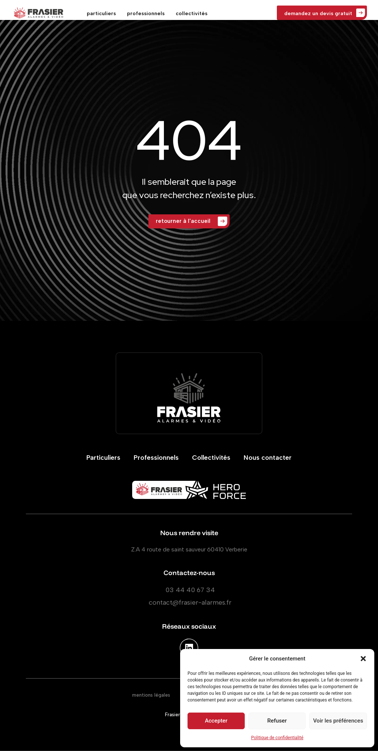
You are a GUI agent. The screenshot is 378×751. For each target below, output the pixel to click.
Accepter (216, 721)
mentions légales (151, 696)
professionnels (146, 13)
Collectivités (211, 458)
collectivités (191, 13)
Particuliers (103, 458)
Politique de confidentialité (277, 737)
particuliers (101, 13)
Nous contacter (268, 458)
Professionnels (156, 458)
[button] (363, 658)
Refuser (276, 721)
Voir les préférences (338, 721)
